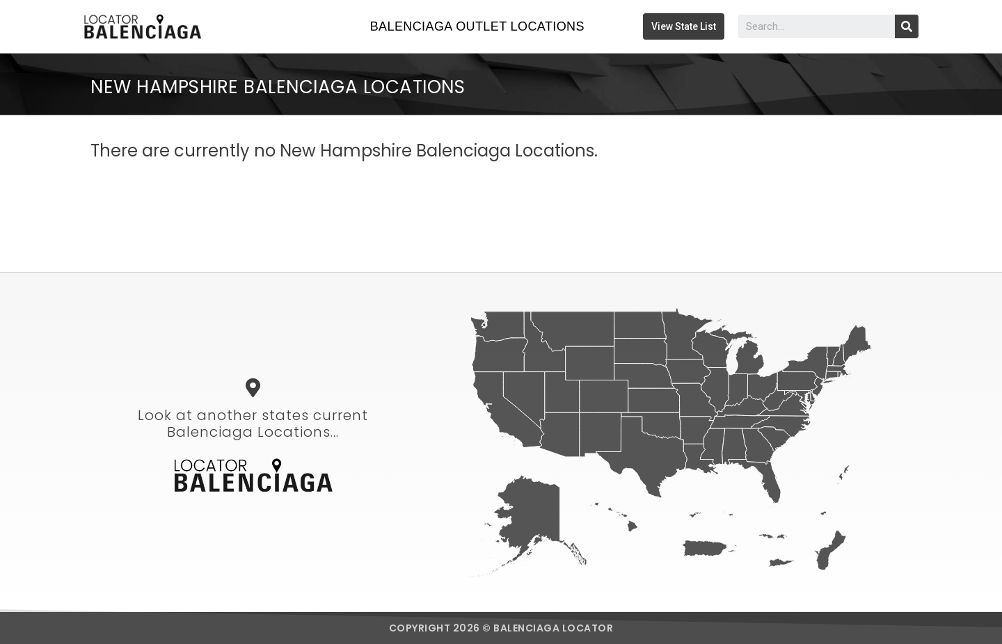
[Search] (906, 26)
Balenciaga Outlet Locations (477, 26)
